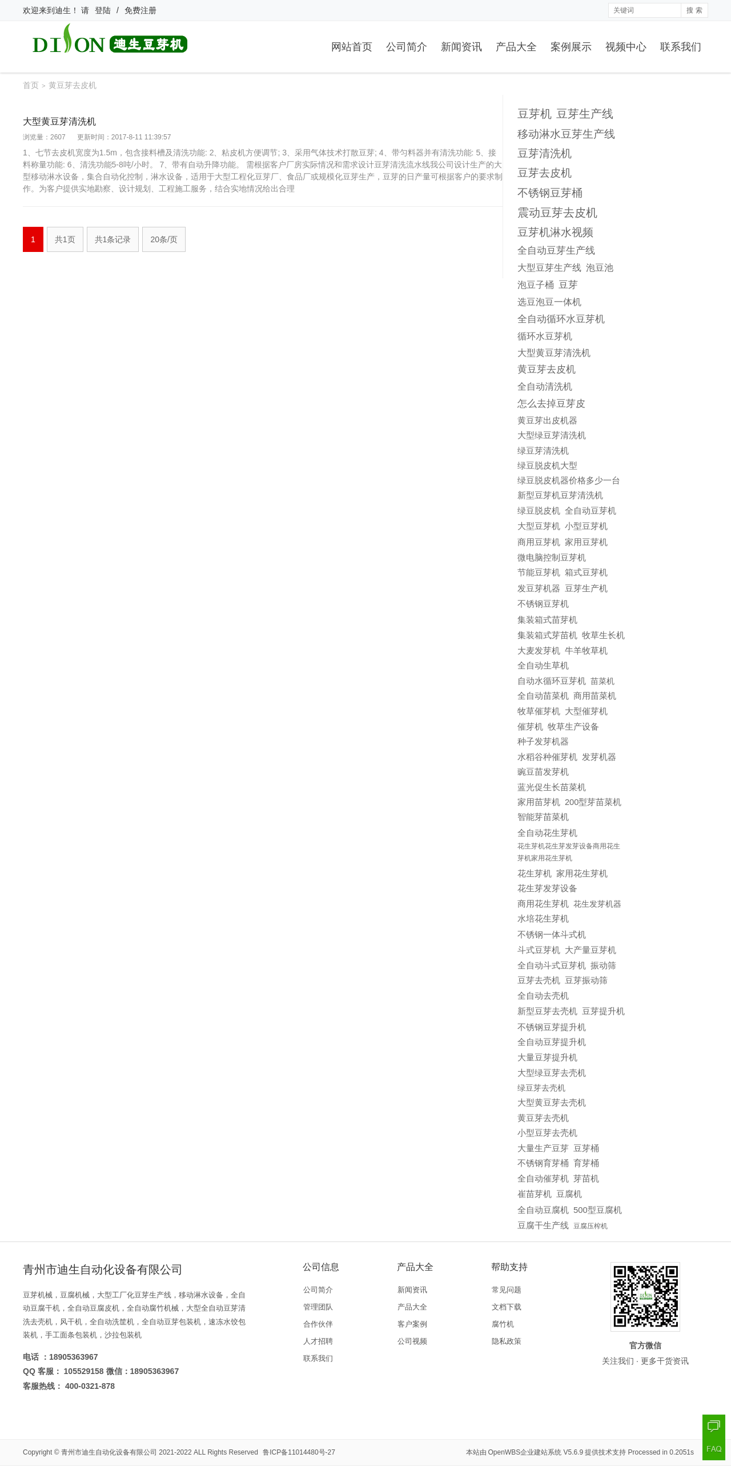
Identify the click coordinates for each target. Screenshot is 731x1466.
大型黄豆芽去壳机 (551, 1102)
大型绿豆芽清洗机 (551, 435)
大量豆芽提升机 (547, 1057)
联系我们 (680, 47)
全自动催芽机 (543, 1178)
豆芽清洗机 (544, 153)
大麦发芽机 (538, 650)
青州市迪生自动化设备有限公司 (109, 1452)
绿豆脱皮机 (538, 510)
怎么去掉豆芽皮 (551, 403)
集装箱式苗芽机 (547, 619)
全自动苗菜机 (543, 695)
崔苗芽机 (534, 1194)
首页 (31, 85)
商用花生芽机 (543, 903)
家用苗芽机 (538, 802)
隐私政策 (506, 1341)
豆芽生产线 (584, 113)
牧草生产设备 (573, 726)
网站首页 (351, 47)
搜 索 (694, 10)
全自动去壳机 (543, 995)
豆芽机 (534, 113)
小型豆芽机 (586, 526)
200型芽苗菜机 (593, 802)
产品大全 (516, 47)
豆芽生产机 (586, 588)
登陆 (103, 10)
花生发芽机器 (597, 903)
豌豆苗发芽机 (543, 771)
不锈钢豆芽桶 (550, 192)
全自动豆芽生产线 (556, 250)
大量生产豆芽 (543, 1148)
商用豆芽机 (538, 542)
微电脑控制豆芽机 (551, 557)
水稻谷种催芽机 (547, 757)
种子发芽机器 (543, 741)
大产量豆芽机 (590, 950)
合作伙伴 (318, 1324)
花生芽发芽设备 (547, 888)
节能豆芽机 (538, 572)
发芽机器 (599, 757)
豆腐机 (569, 1194)
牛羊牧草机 (586, 650)
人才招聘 (318, 1341)
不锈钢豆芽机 (543, 603)
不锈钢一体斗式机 (551, 934)
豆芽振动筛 (586, 980)
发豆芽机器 (538, 588)
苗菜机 (602, 681)
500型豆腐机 (597, 1210)
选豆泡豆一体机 (549, 302)
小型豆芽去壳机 (547, 1132)
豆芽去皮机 (544, 173)
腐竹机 (503, 1324)
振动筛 (603, 965)
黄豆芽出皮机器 (547, 420)
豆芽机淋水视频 (555, 232)
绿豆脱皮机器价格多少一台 (568, 480)
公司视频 (412, 1341)
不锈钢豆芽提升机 (551, 1027)
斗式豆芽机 (538, 950)
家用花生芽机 (582, 873)
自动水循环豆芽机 (551, 681)
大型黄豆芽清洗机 (59, 121)
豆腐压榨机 (590, 1226)
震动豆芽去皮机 (557, 212)
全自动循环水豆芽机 (561, 319)
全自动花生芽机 (547, 833)
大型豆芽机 (538, 526)
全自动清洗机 (544, 386)
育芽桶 (586, 1163)
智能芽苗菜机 (543, 817)
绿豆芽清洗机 (543, 450)
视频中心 (625, 47)
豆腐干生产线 (543, 1225)
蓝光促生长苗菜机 (551, 787)
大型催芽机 (586, 711)
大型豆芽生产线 (549, 267)
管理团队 (318, 1307)
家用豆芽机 (586, 542)
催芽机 (530, 726)
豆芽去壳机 (538, 980)
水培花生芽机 (543, 918)
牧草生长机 (603, 635)
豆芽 (568, 284)
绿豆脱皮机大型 (547, 465)
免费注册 (140, 10)
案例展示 (571, 47)
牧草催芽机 (538, 711)
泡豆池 (599, 267)
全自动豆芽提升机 (551, 1042)
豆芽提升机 (603, 1011)
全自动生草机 (543, 665)
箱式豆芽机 (586, 572)
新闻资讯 (461, 47)
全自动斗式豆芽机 (551, 965)
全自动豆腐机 (543, 1210)
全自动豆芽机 (590, 510)
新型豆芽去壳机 (547, 1011)
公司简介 (406, 47)
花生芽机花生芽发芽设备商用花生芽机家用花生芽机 (568, 852)
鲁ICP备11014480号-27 (299, 1452)
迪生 (63, 10)
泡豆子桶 (535, 284)
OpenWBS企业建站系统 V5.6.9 (536, 1452)
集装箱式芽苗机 (547, 635)
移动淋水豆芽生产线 (566, 134)
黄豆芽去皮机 (546, 369)
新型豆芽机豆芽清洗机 (560, 495)
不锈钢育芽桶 (543, 1163)
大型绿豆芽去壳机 (551, 1073)
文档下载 (506, 1307)
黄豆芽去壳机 (543, 1118)
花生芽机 (534, 873)
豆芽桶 (586, 1148)
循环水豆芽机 (544, 336)
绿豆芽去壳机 (541, 1087)
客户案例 (412, 1324)
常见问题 (506, 1289)
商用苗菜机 (594, 695)
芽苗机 (586, 1178)
